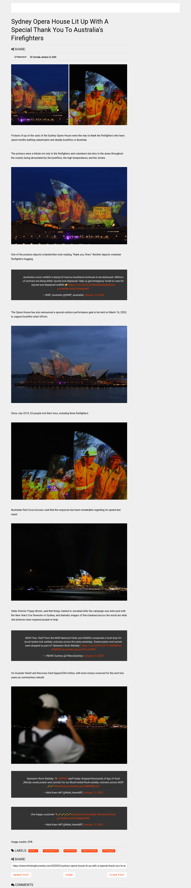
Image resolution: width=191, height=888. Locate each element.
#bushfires (60, 786)
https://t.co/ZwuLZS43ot (82, 284)
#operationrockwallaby (83, 814)
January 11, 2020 (93, 792)
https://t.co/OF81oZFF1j (95, 645)
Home (69, 875)
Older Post (117, 875)
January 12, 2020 (94, 294)
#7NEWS (56, 649)
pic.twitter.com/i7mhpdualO (73, 288)
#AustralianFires (106, 814)
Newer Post (21, 875)
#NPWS (63, 778)
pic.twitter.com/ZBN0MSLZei (83, 786)
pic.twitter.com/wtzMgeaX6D (73, 818)
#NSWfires (115, 645)
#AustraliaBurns (106, 284)
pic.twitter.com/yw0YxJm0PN (78, 649)
